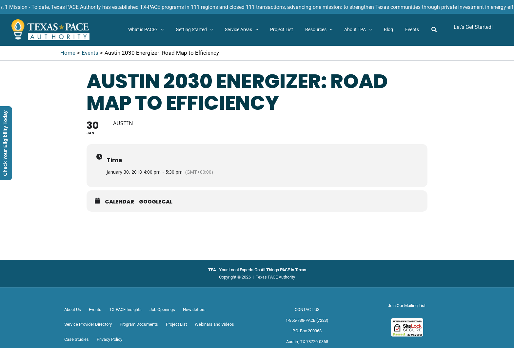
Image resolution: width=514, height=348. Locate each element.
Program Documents (139, 324)
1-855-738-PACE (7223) (307, 320)
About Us (72, 309)
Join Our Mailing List (406, 305)
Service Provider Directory (88, 324)
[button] (179, 30)
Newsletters (194, 309)
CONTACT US (307, 309)
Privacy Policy (109, 339)
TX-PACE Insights (125, 309)
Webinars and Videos (214, 324)
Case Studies (76, 339)
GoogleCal (155, 202)
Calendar (119, 202)
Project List (176, 324)
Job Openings (162, 309)
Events (95, 309)
